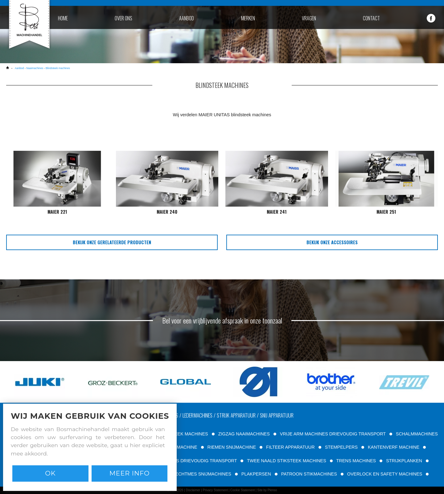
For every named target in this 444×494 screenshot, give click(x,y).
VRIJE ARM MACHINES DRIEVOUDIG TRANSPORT (333, 433)
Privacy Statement (215, 490)
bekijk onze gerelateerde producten (112, 242)
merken (248, 18)
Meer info (129, 473)
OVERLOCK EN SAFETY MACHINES (384, 473)
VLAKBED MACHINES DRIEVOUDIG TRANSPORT (185, 460)
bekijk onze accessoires (332, 242)
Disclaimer (193, 490)
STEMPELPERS (341, 447)
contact (371, 18)
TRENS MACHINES (356, 460)
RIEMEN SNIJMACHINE (232, 447)
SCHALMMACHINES (417, 433)
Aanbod (20, 68)
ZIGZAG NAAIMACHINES (244, 433)
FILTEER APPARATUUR (290, 447)
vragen (309, 18)
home (63, 18)
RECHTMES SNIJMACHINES (201, 473)
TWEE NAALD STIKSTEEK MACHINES (286, 460)
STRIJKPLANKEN (404, 460)
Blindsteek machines (58, 68)
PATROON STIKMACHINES (309, 473)
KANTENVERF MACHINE (393, 447)
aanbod (186, 18)
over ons (123, 18)
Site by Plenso (267, 490)
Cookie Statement (242, 490)
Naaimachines (34, 68)
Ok (50, 473)
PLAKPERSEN (256, 473)
